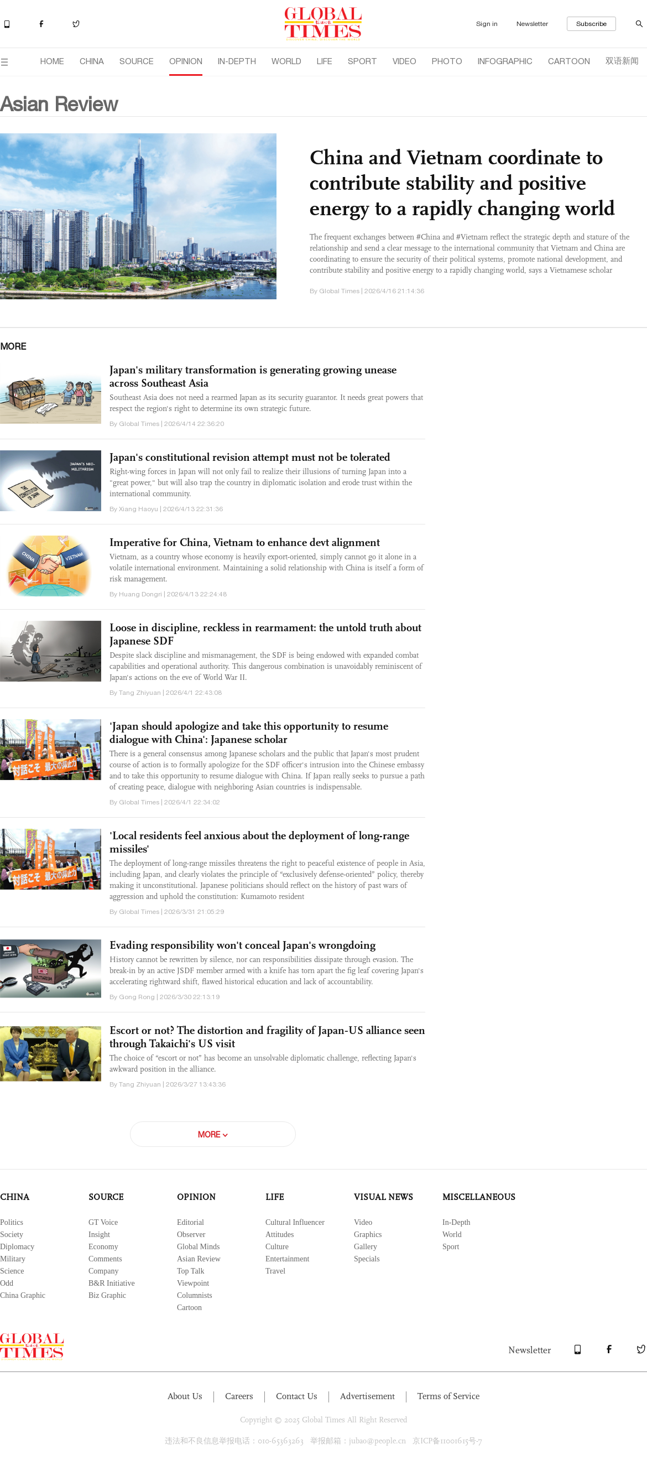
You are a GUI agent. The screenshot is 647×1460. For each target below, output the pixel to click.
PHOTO (447, 61)
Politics (11, 1222)
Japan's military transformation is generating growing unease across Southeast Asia (252, 376)
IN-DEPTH (237, 61)
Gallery (365, 1247)
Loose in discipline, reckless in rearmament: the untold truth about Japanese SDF (265, 634)
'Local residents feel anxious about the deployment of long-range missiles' (259, 842)
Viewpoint (193, 1283)
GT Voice (103, 1222)
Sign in (487, 24)
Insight (99, 1234)
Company (103, 1271)
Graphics (368, 1234)
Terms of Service (448, 1396)
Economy (103, 1247)
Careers (239, 1396)
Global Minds (198, 1247)
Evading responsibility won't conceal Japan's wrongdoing (242, 945)
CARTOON (569, 61)
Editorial (190, 1222)
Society (11, 1234)
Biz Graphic (107, 1295)
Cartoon (189, 1307)
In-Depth (456, 1222)
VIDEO (404, 61)
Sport (450, 1247)
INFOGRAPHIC (505, 61)
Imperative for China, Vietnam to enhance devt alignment (244, 542)
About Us (185, 1396)
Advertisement (367, 1396)
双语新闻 (622, 60)
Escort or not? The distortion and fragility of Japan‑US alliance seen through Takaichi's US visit (267, 1036)
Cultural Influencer (295, 1222)
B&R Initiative (111, 1283)
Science (12, 1271)
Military (12, 1259)
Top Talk (191, 1271)
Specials (367, 1259)
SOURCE (136, 61)
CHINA (92, 61)
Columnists (194, 1295)
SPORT (362, 61)
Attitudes (279, 1234)
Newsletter (532, 24)
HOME (52, 61)
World (452, 1234)
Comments (105, 1259)
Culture (277, 1247)
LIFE (324, 61)
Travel (275, 1271)
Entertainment (287, 1259)
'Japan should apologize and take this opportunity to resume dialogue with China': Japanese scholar (248, 732)
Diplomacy (17, 1247)
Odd (6, 1283)
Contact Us (296, 1396)
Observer (191, 1234)
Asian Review (199, 1259)
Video (363, 1222)
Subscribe (591, 24)
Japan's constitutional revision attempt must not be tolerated (249, 457)
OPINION (185, 61)
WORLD (286, 61)
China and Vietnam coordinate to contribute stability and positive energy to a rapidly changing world (462, 182)
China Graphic (22, 1295)
